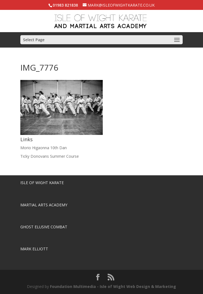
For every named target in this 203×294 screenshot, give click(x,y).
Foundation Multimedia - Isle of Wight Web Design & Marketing (113, 286)
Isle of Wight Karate (42, 182)
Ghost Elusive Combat (43, 226)
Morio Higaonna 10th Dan (43, 147)
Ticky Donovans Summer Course (49, 156)
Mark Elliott (34, 248)
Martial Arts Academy (43, 204)
